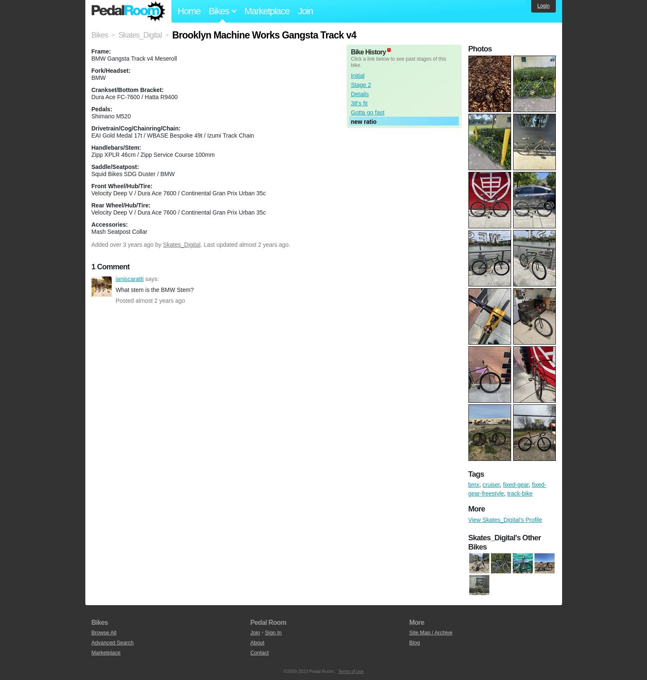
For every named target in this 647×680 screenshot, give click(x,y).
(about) (388, 50)
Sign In (273, 632)
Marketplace (266, 11)
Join (305, 11)
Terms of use (350, 671)
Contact (260, 652)
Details (360, 94)
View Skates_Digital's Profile (505, 519)
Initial (358, 75)
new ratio (363, 121)
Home (189, 11)
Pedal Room (128, 11)
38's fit (359, 103)
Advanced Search (113, 642)
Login (543, 6)
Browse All (104, 632)
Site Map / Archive (431, 632)
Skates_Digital (182, 244)
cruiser (491, 484)
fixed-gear (516, 484)
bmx (473, 484)
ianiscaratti (102, 286)
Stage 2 (361, 85)
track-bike (520, 493)
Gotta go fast (367, 112)
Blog (414, 642)
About (257, 642)
